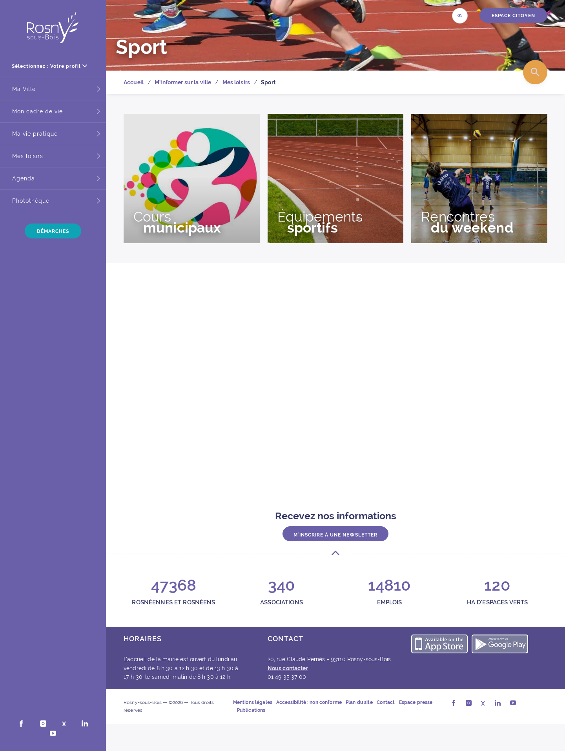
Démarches (53, 231)
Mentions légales (252, 702)
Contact (386, 702)
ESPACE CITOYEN (513, 15)
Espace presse (416, 702)
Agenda (23, 178)
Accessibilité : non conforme (309, 702)
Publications (251, 710)
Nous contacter (288, 668)
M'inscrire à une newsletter (335, 534)
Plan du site (359, 702)
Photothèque (30, 201)
